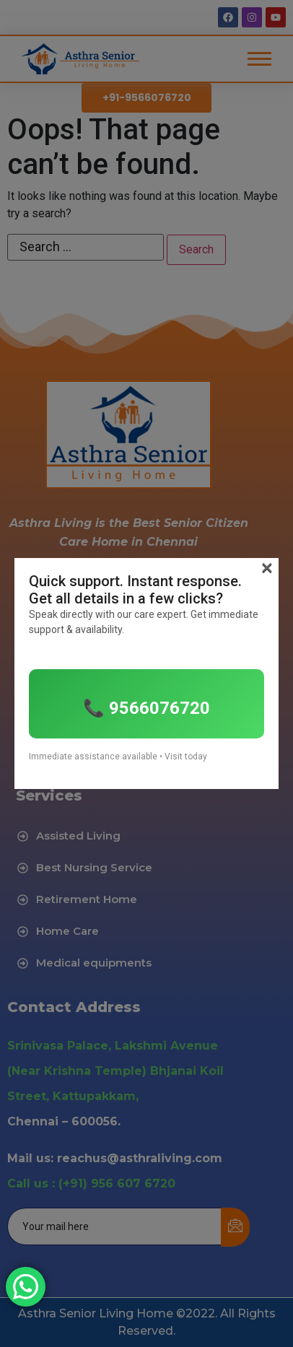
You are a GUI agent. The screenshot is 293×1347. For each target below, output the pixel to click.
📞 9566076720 (146, 708)
